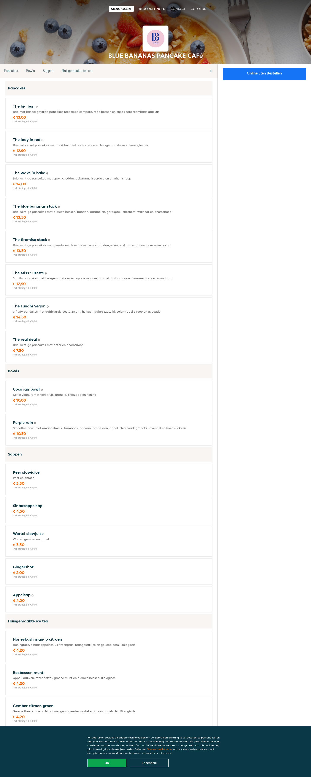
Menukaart (121, 8)
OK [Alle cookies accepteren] (107, 763)
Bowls (30, 71)
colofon (198, 8)
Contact (178, 8)
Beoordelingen (152, 8)
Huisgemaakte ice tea (77, 71)
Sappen (48, 71)
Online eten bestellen (264, 73)
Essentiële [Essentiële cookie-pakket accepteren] (149, 763)
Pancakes (11, 71)
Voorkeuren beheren (160, 749)
